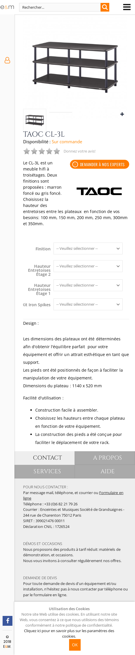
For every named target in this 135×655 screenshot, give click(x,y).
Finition (43, 249)
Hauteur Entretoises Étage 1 (39, 289)
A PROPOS (107, 458)
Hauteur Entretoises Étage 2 (39, 270)
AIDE (108, 471)
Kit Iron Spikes (36, 305)
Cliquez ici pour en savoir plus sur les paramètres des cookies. (69, 633)
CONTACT (47, 458)
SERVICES (47, 471)
